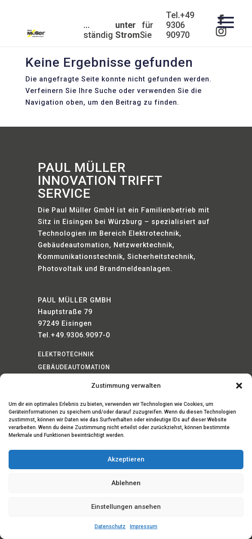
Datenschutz (110, 526)
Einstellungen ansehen (126, 507)
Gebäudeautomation (74, 367)
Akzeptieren (126, 459)
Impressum (143, 526)
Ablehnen (126, 483)
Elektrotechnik (66, 354)
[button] (239, 385)
